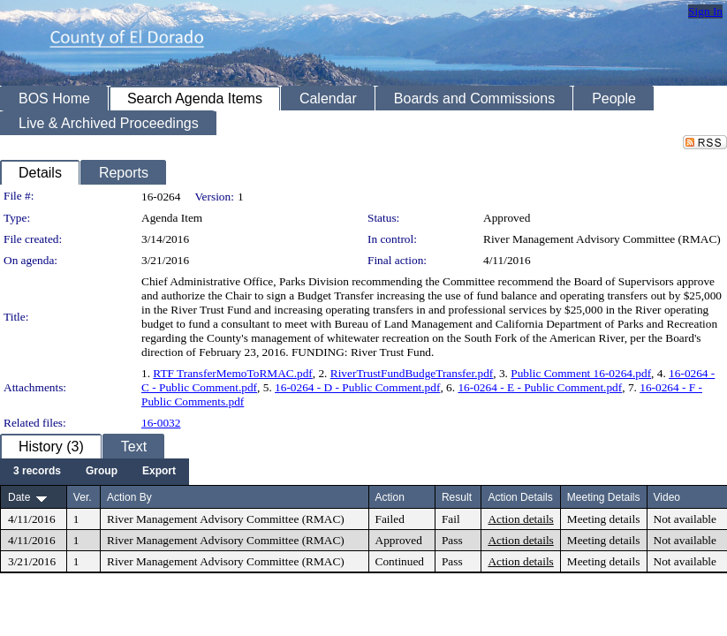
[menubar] (94, 471)
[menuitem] (37, 471)
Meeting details (603, 519)
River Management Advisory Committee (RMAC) (602, 239)
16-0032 (160, 422)
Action (390, 497)
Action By (129, 497)
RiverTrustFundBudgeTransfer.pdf (412, 373)
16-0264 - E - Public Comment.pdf (540, 387)
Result (457, 497)
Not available (685, 519)
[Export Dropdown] (159, 471)
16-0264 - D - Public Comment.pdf (357, 387)
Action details (520, 519)
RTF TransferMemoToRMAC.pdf (232, 373)
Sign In (705, 11)
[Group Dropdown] (101, 471)
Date (19, 497)
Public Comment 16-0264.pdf (581, 373)
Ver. (82, 497)
